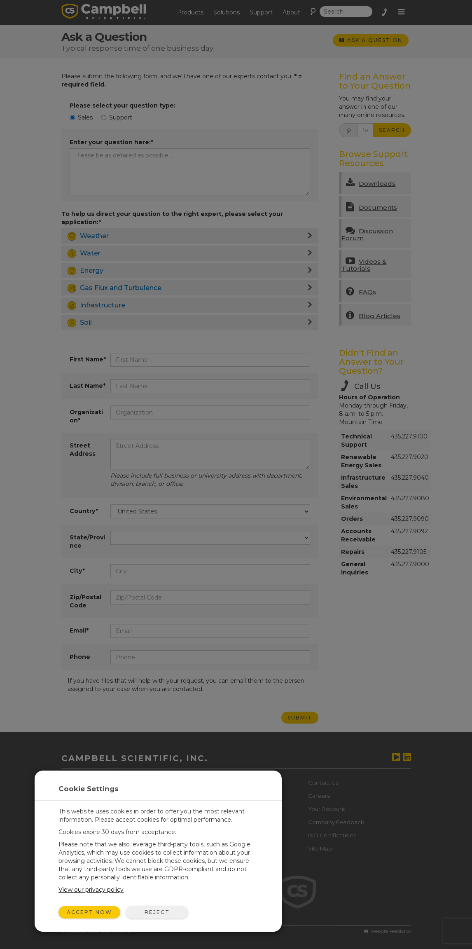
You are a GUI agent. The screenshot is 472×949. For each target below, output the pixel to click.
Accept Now (89, 912)
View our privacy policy (91, 889)
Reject (157, 912)
